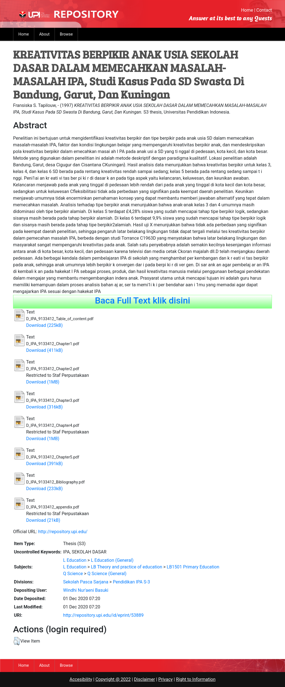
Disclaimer (144, 679)
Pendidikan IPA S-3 (131, 582)
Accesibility (81, 679)
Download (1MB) (42, 382)
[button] (16, 641)
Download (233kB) (44, 488)
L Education (75, 560)
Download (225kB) (44, 325)
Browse (66, 34)
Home (247, 10)
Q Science (73, 573)
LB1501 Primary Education (193, 567)
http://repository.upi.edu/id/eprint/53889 (103, 615)
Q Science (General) (106, 573)
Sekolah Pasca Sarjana (85, 582)
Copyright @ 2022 (113, 679)
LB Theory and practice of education (126, 567)
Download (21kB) (43, 520)
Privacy (165, 679)
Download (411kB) (44, 350)
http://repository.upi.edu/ (62, 531)
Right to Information (195, 679)
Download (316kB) (44, 407)
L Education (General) (112, 560)
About (44, 34)
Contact (264, 10)
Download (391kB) (44, 463)
